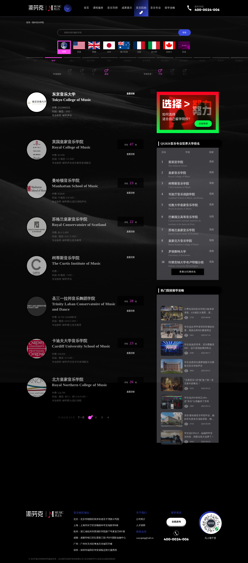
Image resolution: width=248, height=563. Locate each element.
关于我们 (141, 512)
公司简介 (140, 519)
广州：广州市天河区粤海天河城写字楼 (93, 544)
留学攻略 (170, 7)
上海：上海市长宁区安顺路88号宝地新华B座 (96, 525)
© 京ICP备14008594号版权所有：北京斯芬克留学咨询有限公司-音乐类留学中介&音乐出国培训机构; (72, 559)
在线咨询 (176, 522)
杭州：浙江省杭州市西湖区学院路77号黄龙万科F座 (99, 531)
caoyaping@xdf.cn (144, 538)
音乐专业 (155, 7)
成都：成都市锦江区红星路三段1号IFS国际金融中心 (100, 537)
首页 (86, 7)
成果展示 (127, 7)
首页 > (29, 22)
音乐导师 (112, 7)
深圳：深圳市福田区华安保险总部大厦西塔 (95, 550)
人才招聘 (140, 525)
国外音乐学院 (38, 22)
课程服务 (98, 7)
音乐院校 (141, 7)
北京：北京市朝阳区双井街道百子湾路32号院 (96, 519)
